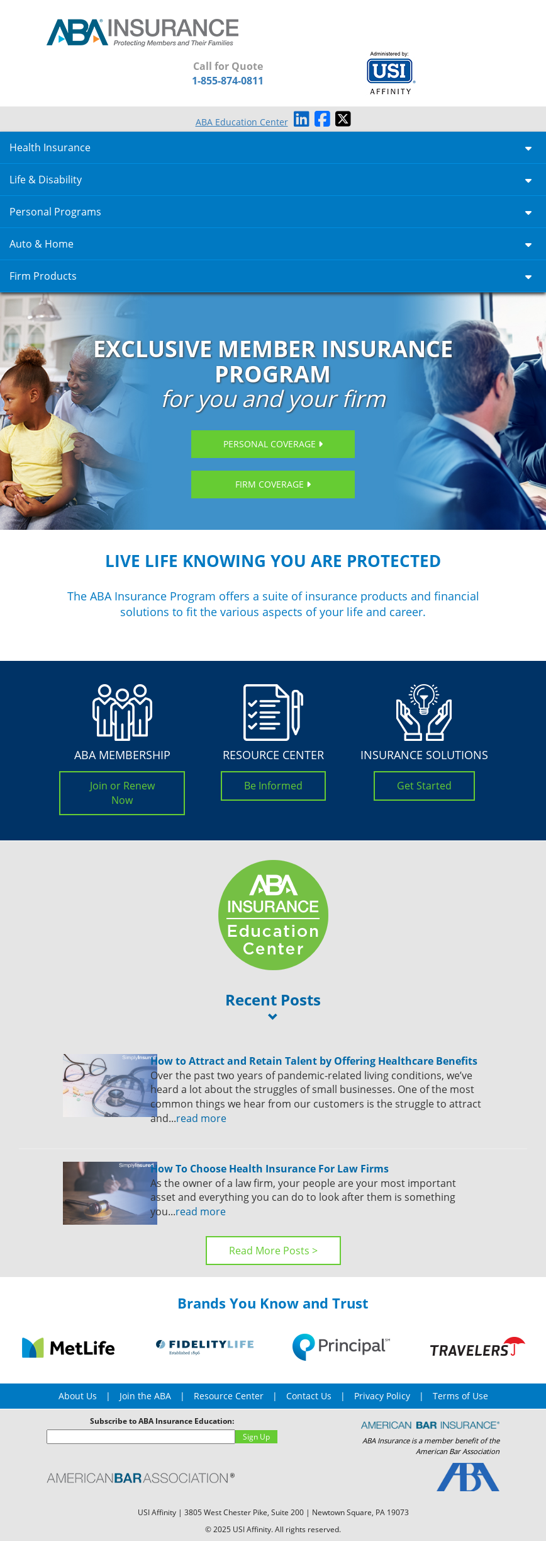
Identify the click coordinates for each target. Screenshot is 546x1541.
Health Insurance (270, 147)
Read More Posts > (273, 1250)
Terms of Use (460, 1396)
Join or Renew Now (122, 793)
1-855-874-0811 (228, 81)
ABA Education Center (242, 122)
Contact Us (309, 1396)
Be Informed (273, 786)
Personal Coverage (273, 444)
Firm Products (270, 276)
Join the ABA (145, 1396)
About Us (77, 1396)
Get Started (424, 786)
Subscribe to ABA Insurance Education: (162, 1421)
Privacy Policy (382, 1396)
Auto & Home (270, 244)
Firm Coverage (273, 484)
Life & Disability (270, 179)
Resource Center (229, 1396)
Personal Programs (270, 212)
